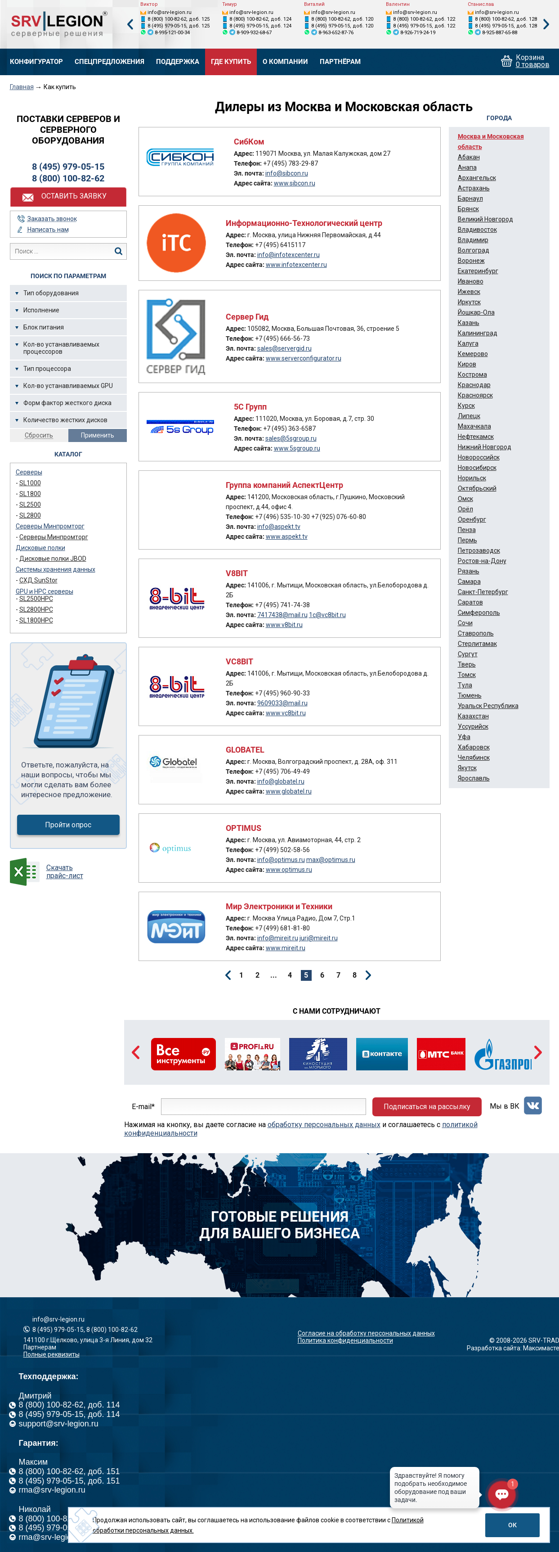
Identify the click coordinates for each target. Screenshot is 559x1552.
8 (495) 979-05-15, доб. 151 (69, 1480)
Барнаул (470, 198)
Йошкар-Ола (476, 312)
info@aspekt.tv (278, 526)
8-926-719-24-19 (417, 33)
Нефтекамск (476, 436)
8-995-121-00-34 (172, 33)
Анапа (467, 167)
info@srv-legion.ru (170, 12)
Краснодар (474, 384)
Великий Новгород (485, 219)
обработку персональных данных (324, 1124)
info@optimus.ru (281, 859)
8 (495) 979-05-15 (68, 166)
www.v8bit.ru (284, 624)
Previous (130, 24)
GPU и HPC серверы (44, 591)
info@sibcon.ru (286, 173)
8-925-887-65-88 (499, 33)
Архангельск (477, 177)
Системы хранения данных (55, 569)
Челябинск (474, 757)
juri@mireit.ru (319, 938)
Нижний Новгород (484, 447)
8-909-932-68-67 (254, 33)
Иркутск (469, 302)
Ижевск (469, 291)
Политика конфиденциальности (345, 1340)
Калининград (477, 333)
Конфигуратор (36, 62)
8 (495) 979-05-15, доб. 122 (424, 26)
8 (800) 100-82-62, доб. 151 (69, 1471)
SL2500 (30, 504)
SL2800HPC (36, 609)
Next (546, 24)
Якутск (467, 767)
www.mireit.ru (285, 948)
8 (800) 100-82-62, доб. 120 (342, 19)
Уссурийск (473, 726)
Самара (469, 581)
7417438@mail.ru (282, 614)
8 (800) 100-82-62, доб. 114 (69, 1404)
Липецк (469, 416)
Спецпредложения (109, 62)
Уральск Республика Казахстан (488, 711)
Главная (22, 86)
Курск (466, 405)
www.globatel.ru (289, 791)
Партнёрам (340, 62)
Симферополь (479, 612)
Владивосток (477, 229)
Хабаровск (474, 747)
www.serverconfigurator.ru (303, 358)
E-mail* (143, 1106)
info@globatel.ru (280, 781)
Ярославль (474, 778)
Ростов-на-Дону (482, 560)
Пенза (467, 529)
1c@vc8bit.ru (327, 614)
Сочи (465, 623)
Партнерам (39, 1347)
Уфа (464, 736)
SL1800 (30, 493)
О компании (285, 62)
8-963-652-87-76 (335, 33)
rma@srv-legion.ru (52, 1489)
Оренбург (472, 519)
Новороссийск (479, 457)
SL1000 (30, 483)
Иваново (470, 281)
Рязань (468, 571)
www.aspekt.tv (287, 536)
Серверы (29, 472)
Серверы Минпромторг (50, 526)
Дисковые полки (40, 547)
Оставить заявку (74, 196)
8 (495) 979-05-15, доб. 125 (179, 26)
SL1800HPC (36, 620)
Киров (467, 364)
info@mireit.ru (277, 938)
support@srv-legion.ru (58, 1423)
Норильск (472, 478)
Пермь (467, 540)
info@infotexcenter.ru (288, 254)
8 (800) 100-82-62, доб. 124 (260, 19)
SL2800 (30, 515)
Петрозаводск (479, 550)
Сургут (468, 654)
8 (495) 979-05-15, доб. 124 (260, 26)
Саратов (470, 602)
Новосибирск (477, 467)
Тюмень (470, 695)
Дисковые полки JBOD (52, 558)
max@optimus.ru (330, 859)
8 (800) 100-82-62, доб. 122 (424, 19)
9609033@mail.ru (282, 703)
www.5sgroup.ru (297, 448)
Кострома (472, 374)
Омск (465, 498)
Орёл (465, 509)
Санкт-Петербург (483, 592)
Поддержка (177, 62)
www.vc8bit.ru (286, 713)
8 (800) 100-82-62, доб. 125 (179, 19)
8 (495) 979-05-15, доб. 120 (342, 26)
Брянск (468, 208)
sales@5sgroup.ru (291, 438)
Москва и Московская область (491, 141)
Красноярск (475, 395)
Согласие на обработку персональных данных (366, 1333)
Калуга (468, 343)
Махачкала (474, 426)
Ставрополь (476, 633)
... (273, 975)
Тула (465, 685)
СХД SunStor (38, 580)
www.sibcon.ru (294, 183)
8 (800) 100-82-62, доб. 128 (506, 19)
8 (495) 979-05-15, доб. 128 (506, 26)
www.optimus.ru (289, 869)
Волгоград (473, 250)
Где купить (231, 62)
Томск (467, 674)
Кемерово (473, 353)
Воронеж (471, 260)
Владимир (473, 240)
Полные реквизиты (51, 1354)
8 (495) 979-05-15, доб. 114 (69, 1414)
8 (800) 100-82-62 (68, 178)
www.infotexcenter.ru (296, 264)
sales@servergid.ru (284, 348)
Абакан (469, 157)
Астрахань (474, 188)
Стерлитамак (477, 643)
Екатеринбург (478, 271)
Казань (468, 322)
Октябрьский (477, 488)
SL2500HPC (36, 598)
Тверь (467, 664)
